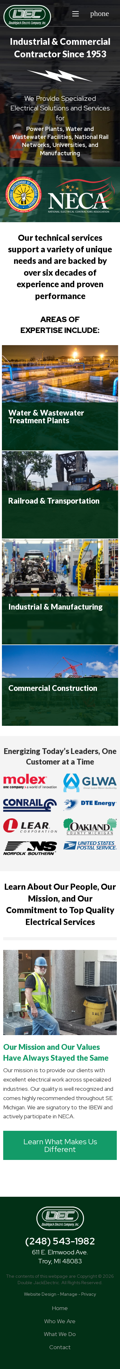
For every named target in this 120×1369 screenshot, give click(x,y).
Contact (60, 1347)
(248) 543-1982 (60, 1241)
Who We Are (60, 1321)
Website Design (40, 1294)
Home (60, 1308)
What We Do (60, 1334)
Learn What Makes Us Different (60, 1145)
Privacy (88, 1294)
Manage (68, 1294)
